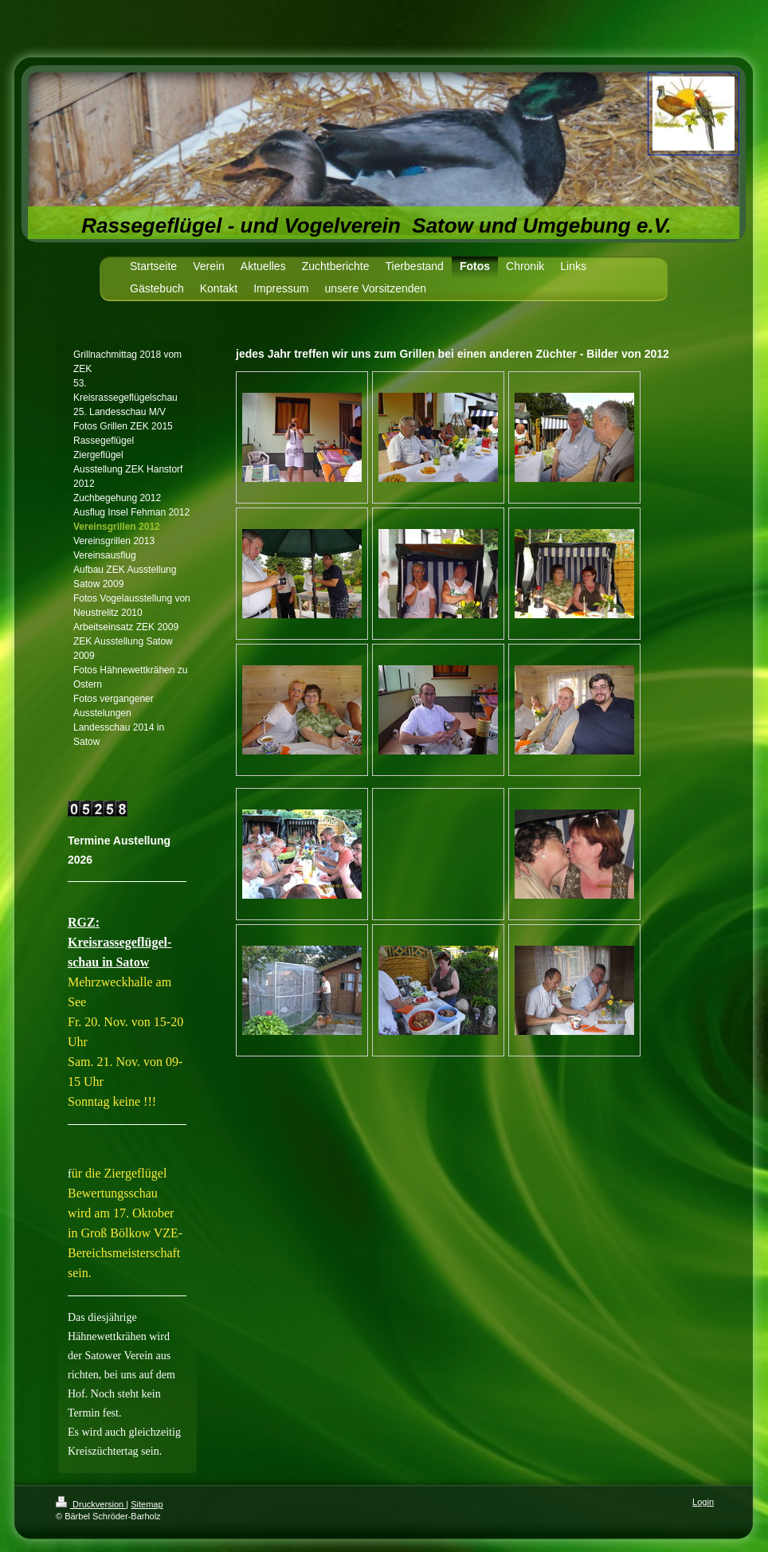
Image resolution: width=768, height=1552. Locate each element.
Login (703, 1502)
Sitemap (147, 1504)
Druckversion (91, 1504)
